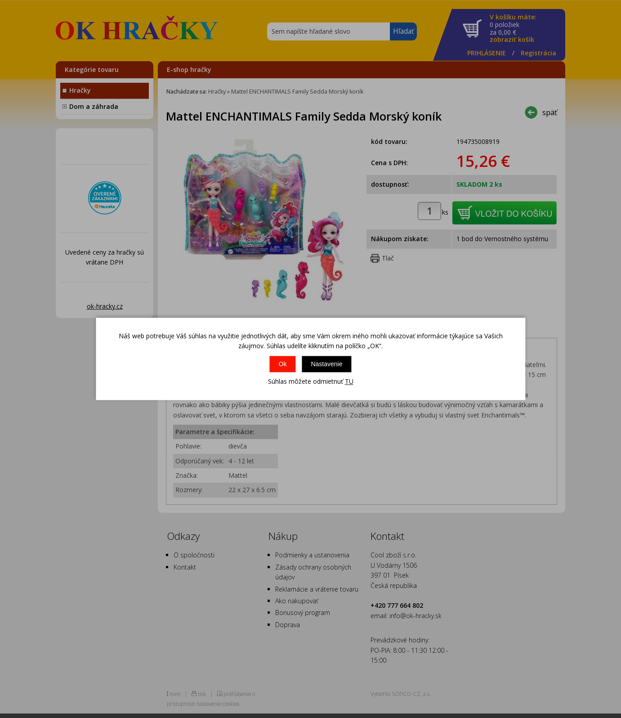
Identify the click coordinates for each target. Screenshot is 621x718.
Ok (283, 364)
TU (349, 381)
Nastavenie (326, 364)
